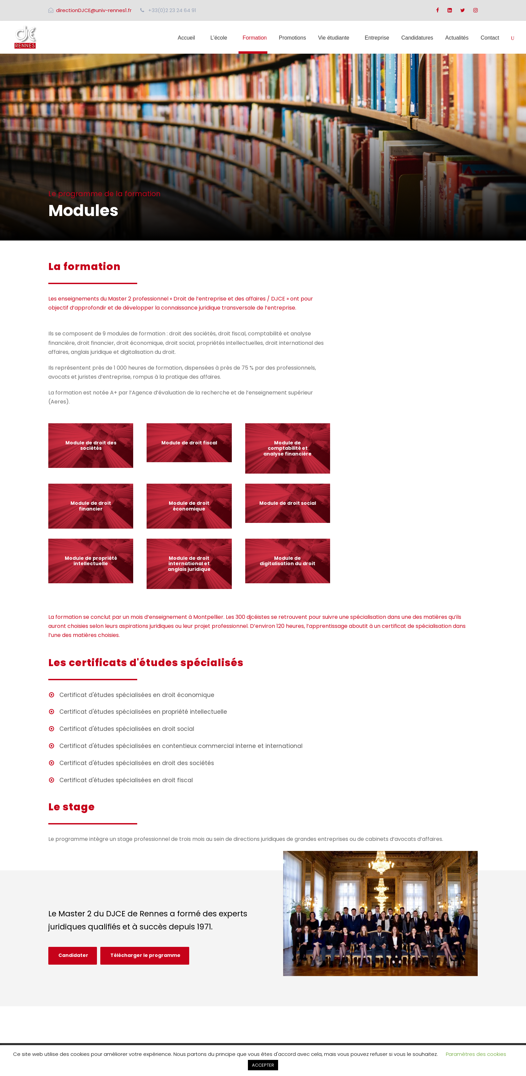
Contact (490, 38)
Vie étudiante (333, 38)
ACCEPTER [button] (263, 1065)
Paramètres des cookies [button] (476, 1054)
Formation (255, 38)
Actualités (456, 38)
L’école (218, 38)
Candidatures (417, 38)
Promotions (292, 38)
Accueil (186, 38)
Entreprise (377, 38)
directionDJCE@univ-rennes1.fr (94, 10)
